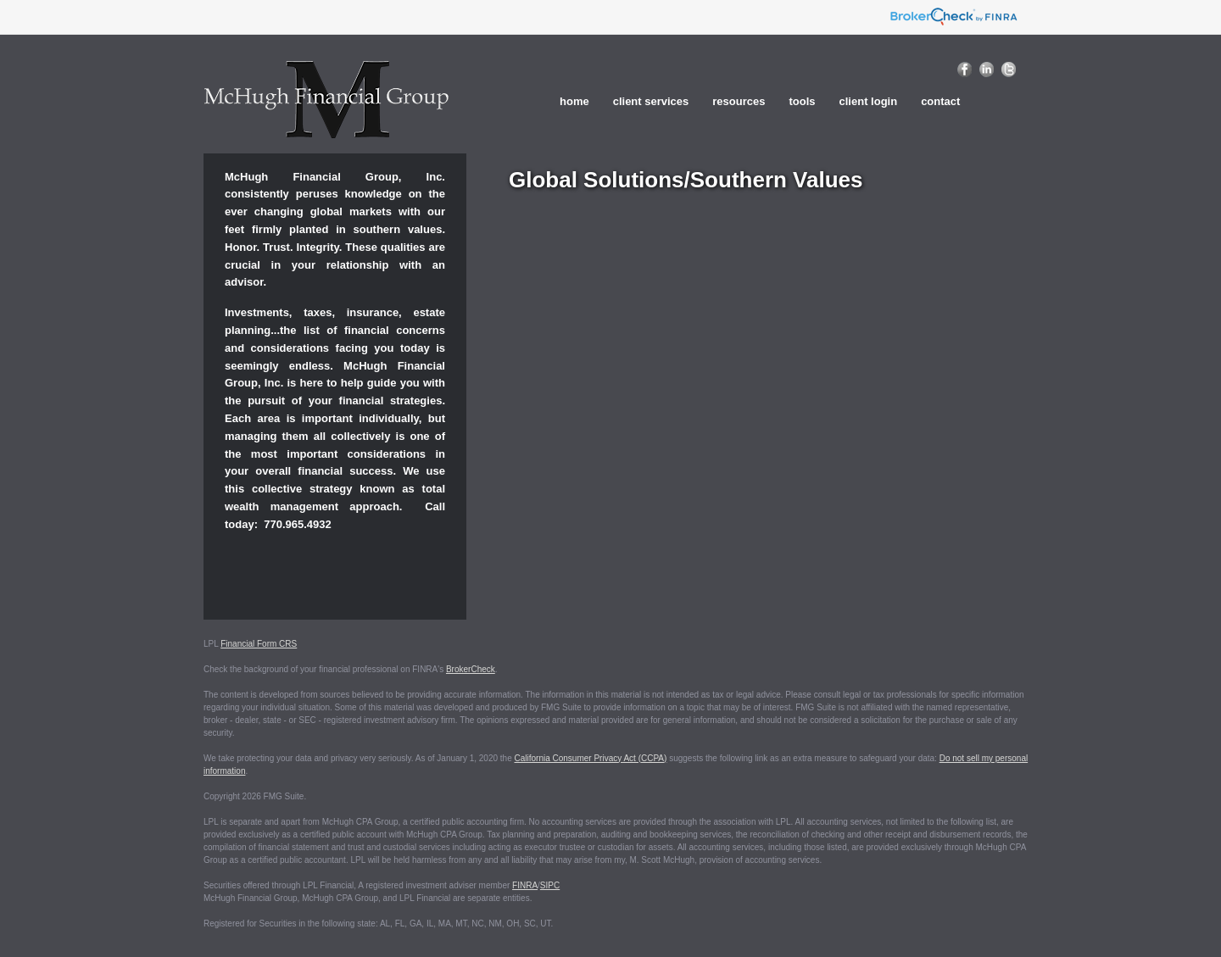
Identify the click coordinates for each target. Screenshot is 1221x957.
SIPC (550, 885)
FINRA (525, 885)
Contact (940, 101)
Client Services (651, 101)
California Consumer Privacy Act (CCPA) (591, 758)
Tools (802, 101)
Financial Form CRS (258, 643)
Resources (738, 101)
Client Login (868, 101)
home (574, 101)
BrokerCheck (470, 669)
